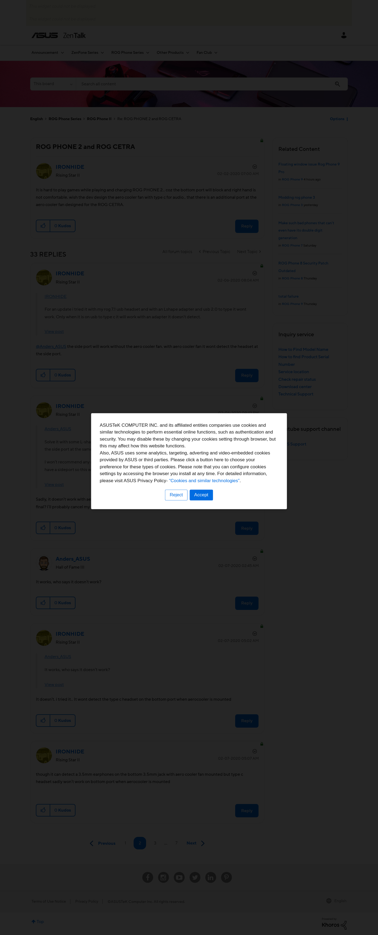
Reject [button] (176, 501)
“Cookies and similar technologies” (205, 487)
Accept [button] (201, 501)
